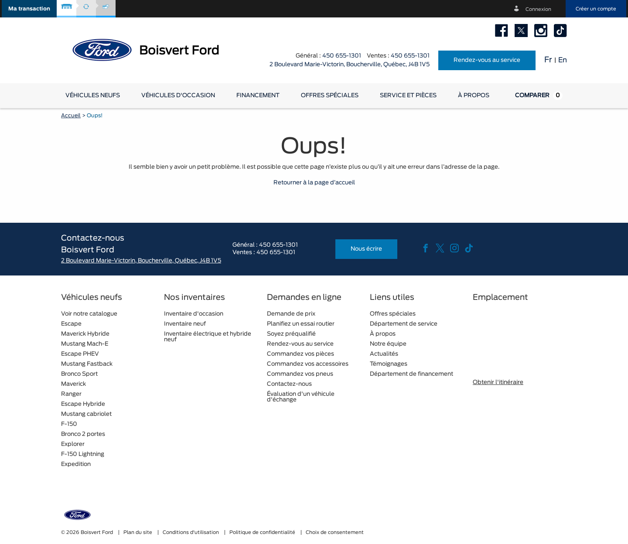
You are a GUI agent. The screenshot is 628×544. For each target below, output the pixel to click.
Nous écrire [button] (366, 249)
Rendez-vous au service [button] (487, 60)
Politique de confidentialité (263, 532)
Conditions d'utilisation (191, 532)
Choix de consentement (335, 532)
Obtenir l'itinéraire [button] (498, 382)
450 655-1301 (341, 56)
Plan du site (138, 532)
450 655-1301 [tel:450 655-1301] (410, 56)
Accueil (71, 115)
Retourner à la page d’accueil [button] (314, 183)
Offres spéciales (329, 96)
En (562, 60)
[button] (29, 8)
